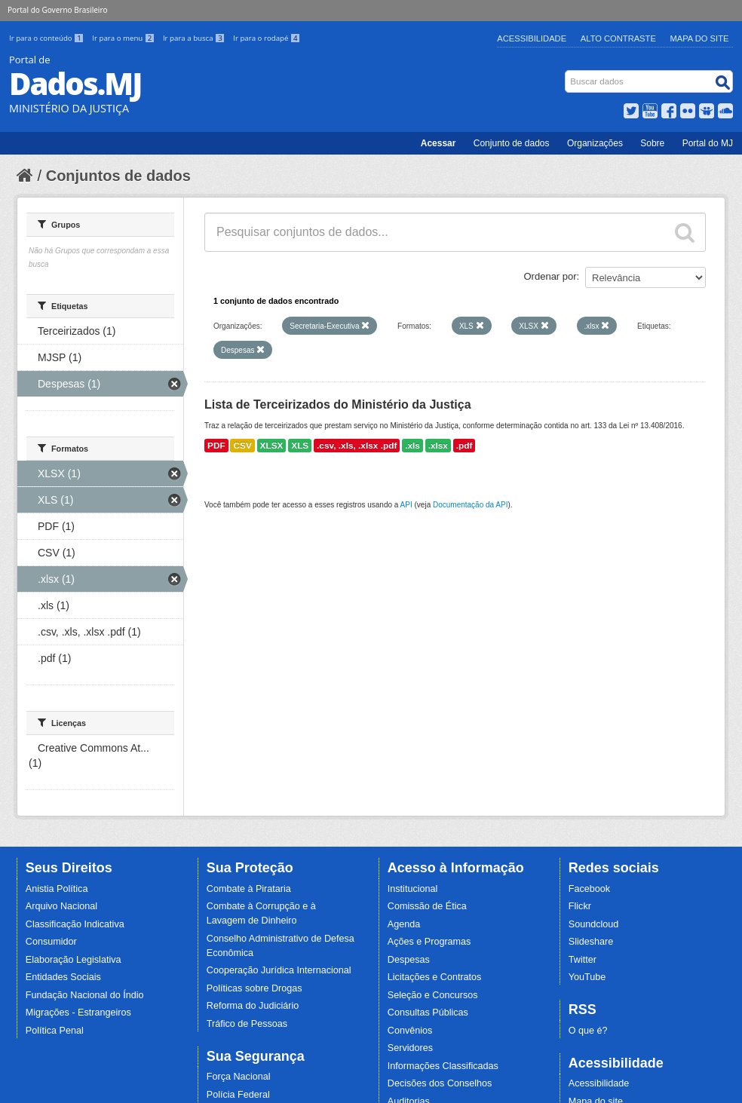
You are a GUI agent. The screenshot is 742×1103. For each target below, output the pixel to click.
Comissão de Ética (427, 906)
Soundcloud (594, 924)
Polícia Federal (238, 1094)
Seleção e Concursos (433, 995)
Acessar (438, 143)
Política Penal (55, 1030)
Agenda (404, 924)
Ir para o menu (124, 38)
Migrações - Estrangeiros (78, 1012)
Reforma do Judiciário (253, 1005)
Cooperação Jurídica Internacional (279, 970)
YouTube (587, 977)
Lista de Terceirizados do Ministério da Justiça (337, 404)
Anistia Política (57, 889)
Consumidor (51, 941)
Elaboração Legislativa (73, 959)
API (406, 505)
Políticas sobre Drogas (254, 988)
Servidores (410, 1048)
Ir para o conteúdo (47, 38)
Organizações (595, 143)
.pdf (464, 445)
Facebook (589, 889)
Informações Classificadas (443, 1066)
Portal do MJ (707, 143)
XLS (299, 445)
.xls (412, 445)
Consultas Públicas (428, 1012)
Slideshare (591, 941)
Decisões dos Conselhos (440, 1083)
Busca (566, 73)
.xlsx (438, 445)
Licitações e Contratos (435, 977)
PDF (216, 445)
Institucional (413, 889)
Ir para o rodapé (266, 38)
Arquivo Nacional (61, 906)
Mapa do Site (699, 38)
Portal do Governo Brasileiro (57, 10)
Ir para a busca (195, 38)
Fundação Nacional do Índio (85, 995)
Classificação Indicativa (75, 924)
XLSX (272, 445)
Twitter (582, 959)
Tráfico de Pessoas (247, 1024)
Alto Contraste (618, 38)
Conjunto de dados (512, 143)
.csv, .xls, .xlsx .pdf (357, 445)
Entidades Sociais (63, 977)
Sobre (652, 143)
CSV (242, 445)
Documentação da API (470, 505)
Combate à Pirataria (249, 889)
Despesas (409, 959)
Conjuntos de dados (118, 175)
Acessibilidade (531, 38)
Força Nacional (239, 1076)
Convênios (410, 1030)
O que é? (588, 1030)
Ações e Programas (429, 941)
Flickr (580, 906)
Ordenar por (550, 276)
